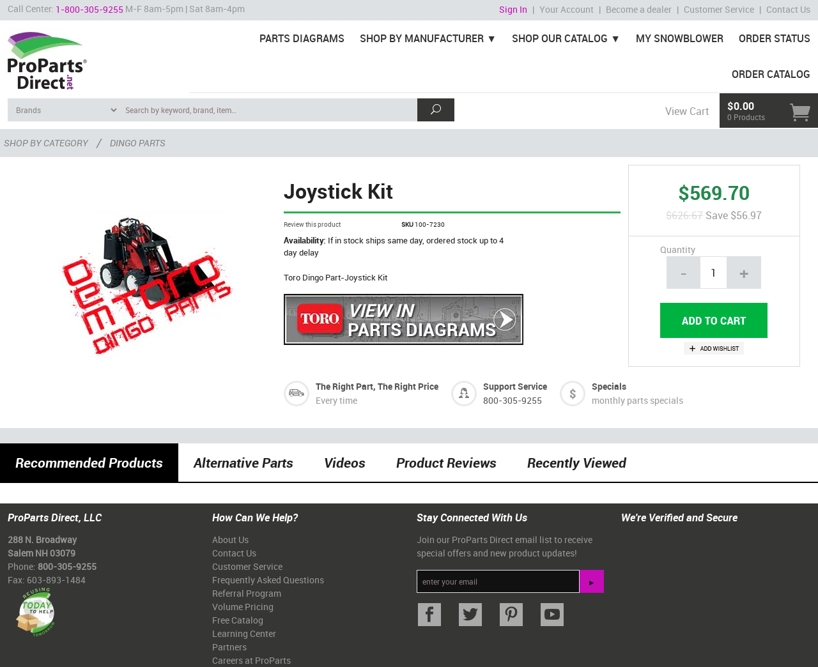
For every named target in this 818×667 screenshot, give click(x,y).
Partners (229, 647)
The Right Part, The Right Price (377, 386)
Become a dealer (639, 9)
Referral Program (246, 593)
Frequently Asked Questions (268, 580)
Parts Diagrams (301, 38)
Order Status (774, 38)
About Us (230, 539)
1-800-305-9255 (89, 9)
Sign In (513, 9)
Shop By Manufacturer (422, 38)
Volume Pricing (243, 607)
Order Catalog (771, 74)
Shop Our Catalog (560, 38)
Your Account (566, 9)
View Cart (687, 111)
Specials (609, 386)
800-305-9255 (512, 400)
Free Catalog (237, 620)
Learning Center (244, 633)
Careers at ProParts (251, 660)
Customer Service (719, 9)
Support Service (515, 386)
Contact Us (788, 9)
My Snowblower (679, 38)
